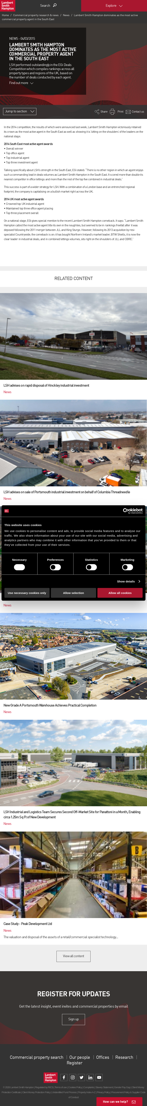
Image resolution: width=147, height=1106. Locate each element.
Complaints (88, 1087)
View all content (73, 956)
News (66, 15)
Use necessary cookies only (27, 593)
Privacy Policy (103, 1092)
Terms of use (61, 1087)
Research (124, 1057)
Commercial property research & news (36, 15)
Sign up (73, 1019)
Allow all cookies (120, 593)
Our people (79, 1057)
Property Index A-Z (86, 1092)
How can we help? (115, 1101)
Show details (126, 581)
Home (5, 15)
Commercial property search (36, 1057)
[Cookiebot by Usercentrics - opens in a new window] (126, 511)
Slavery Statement (104, 1087)
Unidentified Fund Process (64, 1092)
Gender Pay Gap (122, 1087)
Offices (102, 1057)
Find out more (21, 83)
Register (74, 1063)
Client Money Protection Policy (36, 1092)
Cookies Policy (75, 1087)
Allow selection (73, 593)
